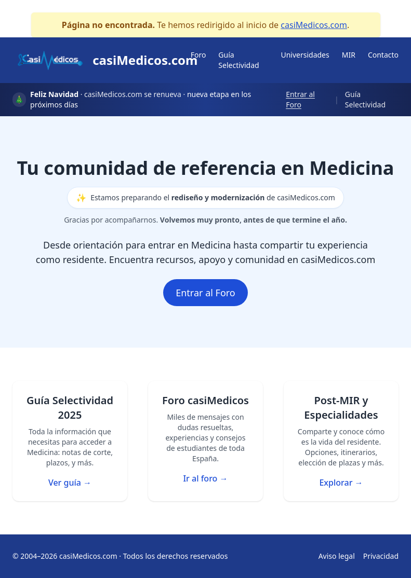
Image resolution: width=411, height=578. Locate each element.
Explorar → (341, 482)
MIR (348, 55)
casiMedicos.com (314, 25)
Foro (198, 55)
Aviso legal (337, 556)
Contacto (383, 55)
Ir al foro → (205, 478)
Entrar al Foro (300, 99)
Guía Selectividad (238, 60)
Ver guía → (69, 482)
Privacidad (381, 556)
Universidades (305, 55)
